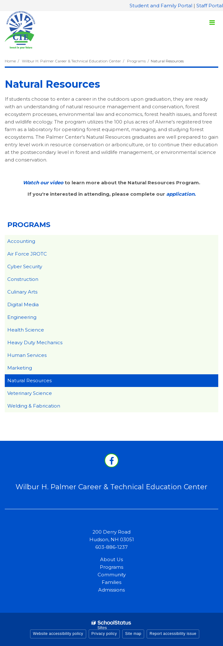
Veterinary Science (29, 393)
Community (112, 575)
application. (181, 194)
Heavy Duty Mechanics (34, 342)
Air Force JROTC (27, 254)
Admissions (111, 590)
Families (111, 582)
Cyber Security (24, 266)
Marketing (19, 368)
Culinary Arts (22, 292)
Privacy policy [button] (104, 633)
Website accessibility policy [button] (58, 633)
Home (10, 61)
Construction (22, 279)
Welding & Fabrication (33, 406)
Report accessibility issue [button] (173, 633)
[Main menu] (212, 22)
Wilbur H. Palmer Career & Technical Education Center (71, 61)
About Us (111, 559)
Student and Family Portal (161, 6)
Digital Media (23, 304)
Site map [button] (133, 633)
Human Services (27, 355)
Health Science (25, 330)
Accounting (21, 241)
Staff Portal (209, 6)
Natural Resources (29, 380)
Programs (136, 61)
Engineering (21, 317)
